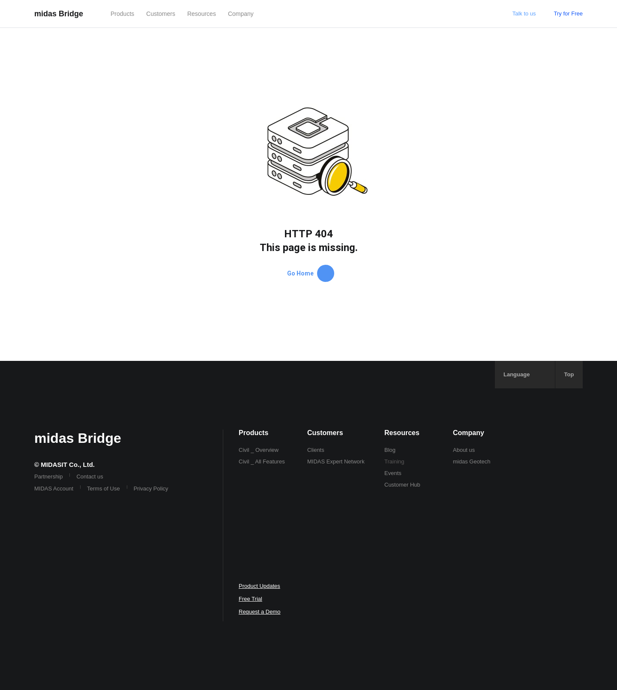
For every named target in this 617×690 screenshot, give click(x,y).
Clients (315, 450)
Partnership (48, 476)
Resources (201, 13)
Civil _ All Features (262, 461)
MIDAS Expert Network (336, 461)
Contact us (89, 476)
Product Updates (259, 586)
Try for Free (568, 13)
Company (241, 13)
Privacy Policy (151, 488)
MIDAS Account (53, 488)
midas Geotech (471, 461)
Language (516, 374)
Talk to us (524, 13)
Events (392, 473)
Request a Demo (260, 611)
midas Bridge (58, 13)
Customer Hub (402, 484)
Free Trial (250, 599)
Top (569, 374)
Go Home (310, 273)
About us (464, 450)
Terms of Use (103, 488)
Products (122, 13)
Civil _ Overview (259, 450)
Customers (160, 13)
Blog (389, 450)
